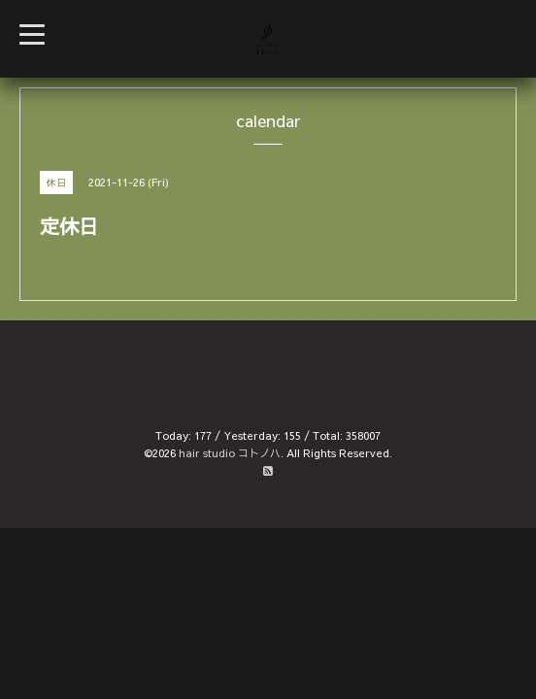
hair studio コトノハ (230, 453)
